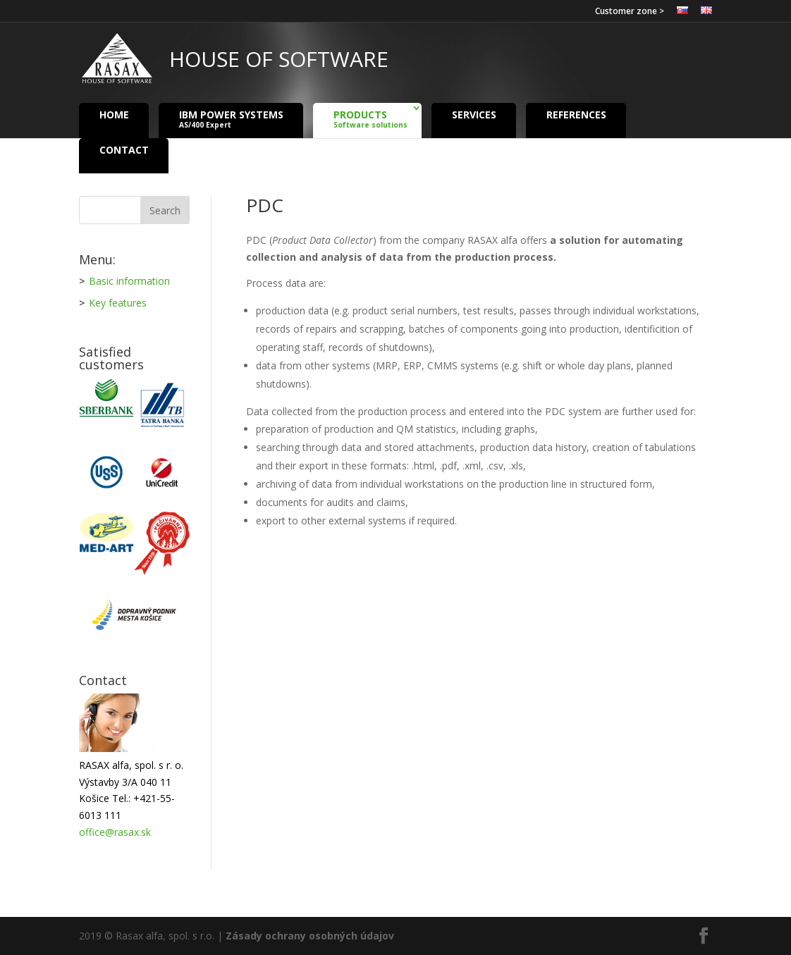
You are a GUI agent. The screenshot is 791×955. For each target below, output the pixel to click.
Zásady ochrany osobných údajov (310, 935)
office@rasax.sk (115, 832)
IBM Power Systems (231, 119)
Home (114, 114)
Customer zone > (629, 12)
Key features (118, 302)
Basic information (129, 281)
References (576, 114)
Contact (124, 149)
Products (370, 119)
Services (474, 114)
